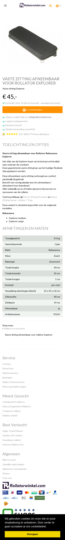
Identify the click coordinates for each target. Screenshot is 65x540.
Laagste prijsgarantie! (17, 121)
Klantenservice (10, 373)
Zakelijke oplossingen (13, 464)
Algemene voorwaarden (14, 468)
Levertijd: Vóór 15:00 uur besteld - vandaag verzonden (31, 103)
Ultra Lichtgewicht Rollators (16, 406)
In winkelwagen (32, 109)
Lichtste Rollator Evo (13, 444)
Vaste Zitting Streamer (35, 197)
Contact (6, 363)
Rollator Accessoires (13, 328)
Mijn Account (9, 459)
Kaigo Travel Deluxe (12, 431)
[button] (47, 526)
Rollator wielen (10, 415)
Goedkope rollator (11, 440)
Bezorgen (7, 377)
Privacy (6, 473)
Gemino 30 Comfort (12, 435)
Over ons (7, 478)
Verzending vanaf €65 (20, 129)
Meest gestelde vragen (14, 386)
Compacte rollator (11, 411)
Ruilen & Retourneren (13, 382)
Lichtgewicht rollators (13, 401)
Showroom (7, 368)
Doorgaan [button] (32, 534)
